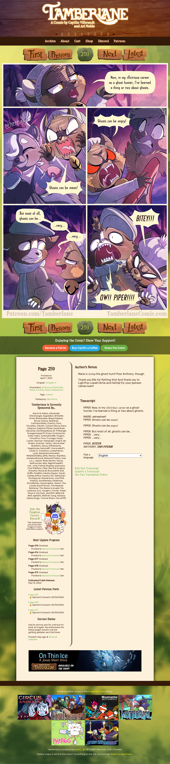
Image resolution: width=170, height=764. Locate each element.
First (35, 54)
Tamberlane (57, 389)
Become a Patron (55, 348)
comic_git (80, 749)
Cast (77, 41)
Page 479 (33, 594)
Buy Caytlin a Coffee (84, 348)
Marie (32, 389)
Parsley (40, 389)
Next (109, 54)
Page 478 (33, 601)
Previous (60, 54)
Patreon (119, 41)
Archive (50, 41)
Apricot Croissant (51, 548)
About (65, 41)
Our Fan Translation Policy (91, 474)
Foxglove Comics (96, 691)
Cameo (49, 394)
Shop (89, 41)
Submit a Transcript (87, 470)
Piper (47, 389)
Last (134, 54)
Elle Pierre (52, 398)
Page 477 (33, 609)
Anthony (46, 386)
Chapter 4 (51, 382)
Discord (103, 41)
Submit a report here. (122, 753)
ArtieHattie (57, 386)
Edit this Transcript (87, 467)
